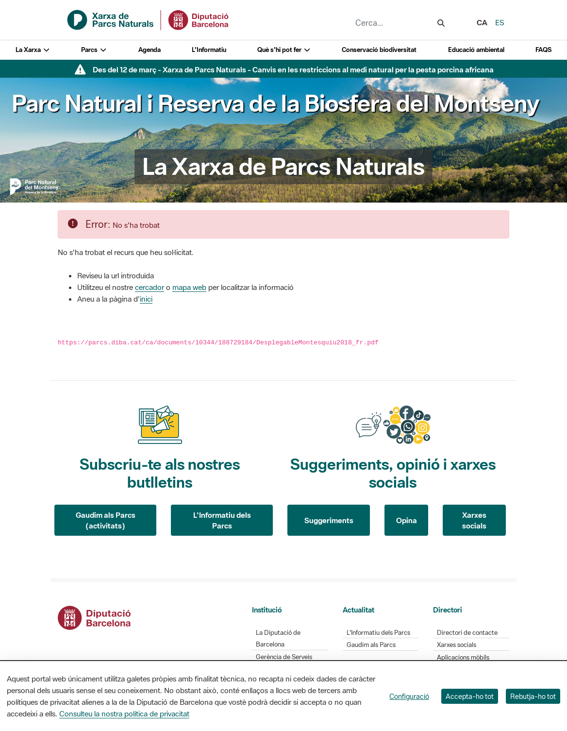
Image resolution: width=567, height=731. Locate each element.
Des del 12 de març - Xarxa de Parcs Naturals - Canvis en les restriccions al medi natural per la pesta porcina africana (293, 69)
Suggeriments (328, 520)
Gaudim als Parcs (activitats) (105, 520)
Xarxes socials (474, 520)
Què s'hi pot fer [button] (284, 50)
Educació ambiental (476, 50)
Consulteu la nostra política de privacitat (124, 713)
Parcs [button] (94, 50)
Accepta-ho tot (470, 696)
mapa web (189, 287)
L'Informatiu (209, 50)
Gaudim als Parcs (371, 645)
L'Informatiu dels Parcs (222, 520)
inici (146, 299)
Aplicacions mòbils (463, 657)
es (499, 22)
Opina (406, 520)
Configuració (409, 696)
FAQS (543, 50)
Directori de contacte (467, 633)
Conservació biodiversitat (379, 50)
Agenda (149, 50)
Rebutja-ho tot (533, 696)
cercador (149, 287)
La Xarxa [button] (33, 50)
